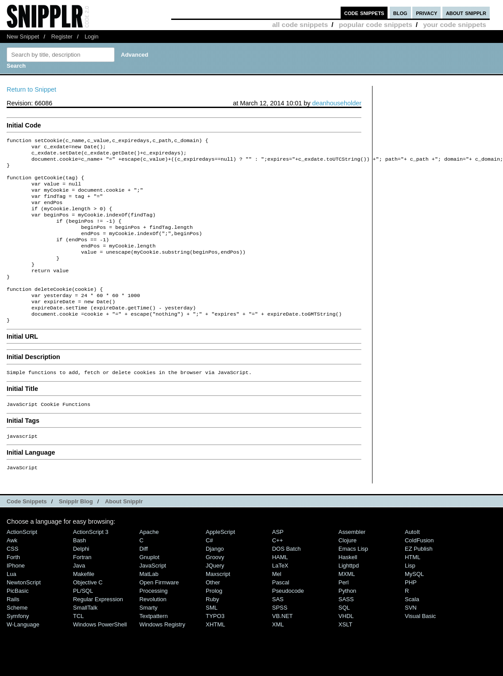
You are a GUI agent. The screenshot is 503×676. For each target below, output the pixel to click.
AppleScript (220, 562)
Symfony (18, 646)
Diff (143, 579)
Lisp (410, 595)
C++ (277, 570)
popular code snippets (375, 24)
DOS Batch (286, 579)
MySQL (414, 604)
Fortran (82, 587)
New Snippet (23, 36)
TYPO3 (215, 646)
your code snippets (454, 24)
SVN (411, 637)
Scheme (17, 637)
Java (79, 595)
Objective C (88, 612)
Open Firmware (159, 612)
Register (62, 36)
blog (400, 12)
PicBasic (18, 621)
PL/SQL (83, 621)
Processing (153, 621)
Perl (343, 612)
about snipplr (466, 12)
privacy (426, 12)
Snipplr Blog (76, 531)
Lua (11, 604)
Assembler (351, 562)
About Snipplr (124, 531)
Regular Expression (98, 629)
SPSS (280, 637)
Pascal (280, 612)
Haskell (347, 587)
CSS (13, 579)
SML (212, 637)
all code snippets (300, 24)
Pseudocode (288, 621)
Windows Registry (162, 654)
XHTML (215, 654)
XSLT (345, 654)
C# (209, 570)
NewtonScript (24, 612)
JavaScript (152, 595)
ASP (278, 562)
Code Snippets (27, 531)
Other (213, 612)
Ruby (212, 629)
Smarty (148, 637)
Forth (13, 587)
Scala (412, 629)
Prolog (214, 621)
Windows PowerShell (100, 654)
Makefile (83, 604)
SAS (278, 629)
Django (215, 579)
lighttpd (348, 595)
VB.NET (282, 646)
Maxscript (218, 604)
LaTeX (280, 595)
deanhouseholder (336, 103)
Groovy (215, 587)
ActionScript (22, 562)
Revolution (152, 629)
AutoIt (412, 562)
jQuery (215, 595)
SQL (344, 637)
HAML (280, 587)
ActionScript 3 (90, 562)
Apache (149, 562)
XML (278, 654)
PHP (411, 612)
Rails (13, 629)
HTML (412, 587)
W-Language (23, 654)
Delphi (81, 579)
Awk (12, 570)
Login (91, 36)
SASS (346, 629)
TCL (78, 646)
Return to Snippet (31, 89)
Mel (276, 604)
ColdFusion (419, 570)
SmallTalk (85, 637)
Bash (79, 570)
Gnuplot (149, 587)
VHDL (346, 646)
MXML (346, 604)
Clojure (347, 570)
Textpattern (153, 646)
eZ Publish (419, 579)
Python (347, 621)
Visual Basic (420, 646)
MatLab (148, 604)
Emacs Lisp (353, 579)
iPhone (16, 595)
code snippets (364, 12)
